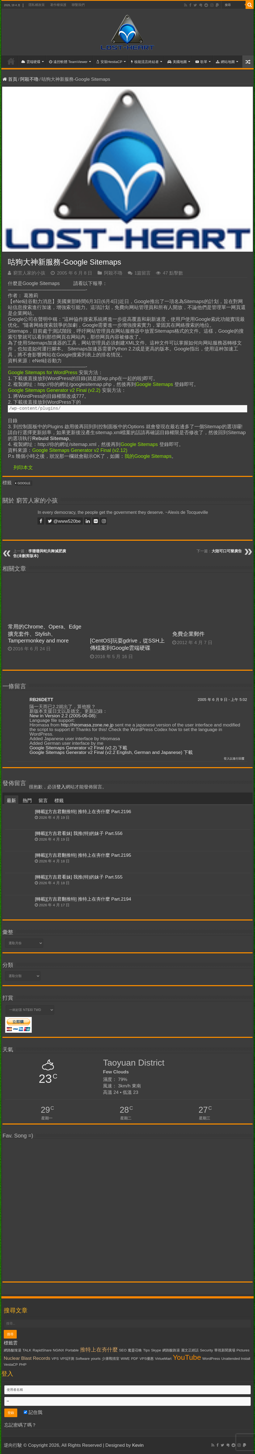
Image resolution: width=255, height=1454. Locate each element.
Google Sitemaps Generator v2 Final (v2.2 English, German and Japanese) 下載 (111, 752)
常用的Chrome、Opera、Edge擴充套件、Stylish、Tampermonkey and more (44, 634)
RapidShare (42, 1350)
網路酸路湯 (171, 1350)
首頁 (11, 61)
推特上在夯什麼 (99, 1350)
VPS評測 (67, 1359)
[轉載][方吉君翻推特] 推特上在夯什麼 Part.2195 (83, 855)
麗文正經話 (190, 1350)
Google (24, 483)
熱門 (27, 800)
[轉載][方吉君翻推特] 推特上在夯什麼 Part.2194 (83, 899)
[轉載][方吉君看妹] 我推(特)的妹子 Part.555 (78, 877)
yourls (96, 1359)
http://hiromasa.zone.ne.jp (87, 725)
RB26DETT (41, 699)
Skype (156, 1350)
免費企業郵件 (188, 634)
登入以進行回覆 (234, 758)
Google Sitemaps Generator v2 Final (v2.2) (54, 390)
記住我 (33, 1412)
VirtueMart (163, 1359)
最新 (11, 800)
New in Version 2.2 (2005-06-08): (63, 715)
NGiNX (58, 1350)
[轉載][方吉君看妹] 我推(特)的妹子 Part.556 (78, 833)
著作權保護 (58, 5)
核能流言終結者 (145, 62)
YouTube (187, 1357)
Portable (72, 1350)
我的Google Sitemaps (148, 456)
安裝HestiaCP (109, 62)
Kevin (138, 1445)
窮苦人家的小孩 (29, 273)
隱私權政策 (37, 5)
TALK (27, 1350)
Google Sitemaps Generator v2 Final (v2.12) (79, 450)
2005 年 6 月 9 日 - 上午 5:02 (222, 699)
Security (206, 1350)
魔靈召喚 (135, 1350)
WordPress (211, 1359)
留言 (43, 800)
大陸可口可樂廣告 (227, 551)
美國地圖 (177, 62)
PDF (134, 1359)
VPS (55, 1359)
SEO (122, 1350)
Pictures (242, 1350)
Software (82, 1359)
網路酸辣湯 (12, 1350)
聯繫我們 (78, 5)
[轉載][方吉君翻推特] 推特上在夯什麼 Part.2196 (83, 811)
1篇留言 (143, 273)
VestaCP (11, 1364)
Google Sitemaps (154, 384)
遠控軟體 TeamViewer (68, 62)
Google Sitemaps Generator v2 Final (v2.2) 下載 (78, 747)
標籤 (59, 800)
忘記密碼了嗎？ (20, 1425)
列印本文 (23, 467)
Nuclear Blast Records (27, 1358)
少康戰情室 (110, 1359)
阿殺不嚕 (29, 79)
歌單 (201, 62)
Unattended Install (235, 1359)
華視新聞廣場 (224, 1350)
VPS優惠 (147, 1359)
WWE (125, 1359)
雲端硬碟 (30, 62)
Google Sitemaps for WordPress (42, 372)
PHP (22, 1364)
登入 (61, 786)
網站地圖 (225, 62)
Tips (146, 1350)
